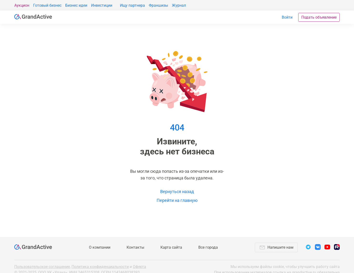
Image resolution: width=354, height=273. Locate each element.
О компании (99, 247)
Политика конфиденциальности (100, 266)
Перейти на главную (177, 200)
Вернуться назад (177, 191)
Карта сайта (171, 247)
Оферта (139, 266)
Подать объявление (319, 17)
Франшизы (158, 5)
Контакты (135, 247)
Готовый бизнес (47, 5)
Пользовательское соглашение (42, 266)
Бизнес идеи (76, 5)
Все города (208, 247)
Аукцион (21, 5)
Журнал (179, 5)
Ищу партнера (132, 5)
